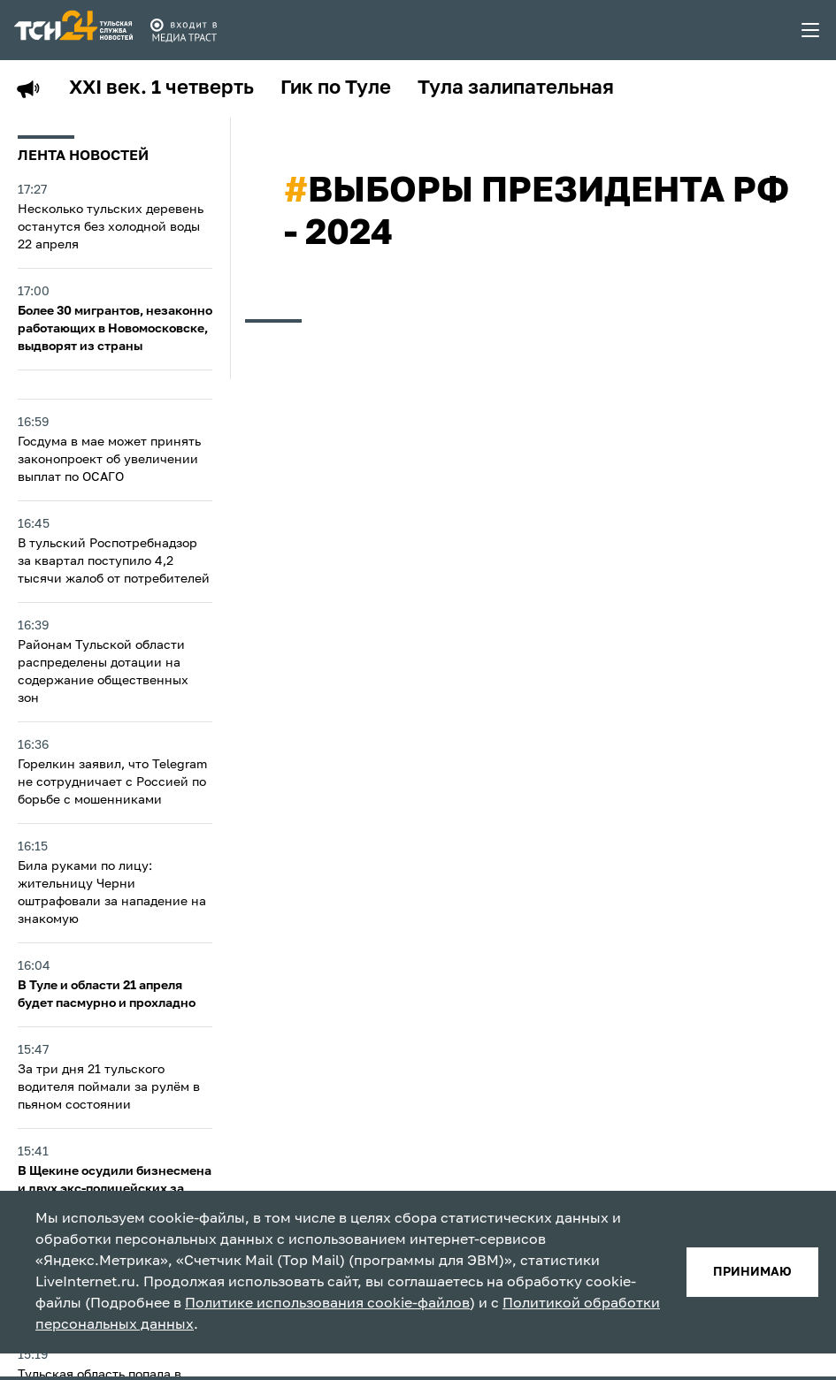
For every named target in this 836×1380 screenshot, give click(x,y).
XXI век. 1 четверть (161, 88)
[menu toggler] (811, 30)
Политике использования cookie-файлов (327, 1304)
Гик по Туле (335, 88)
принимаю (752, 1272)
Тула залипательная (516, 88)
